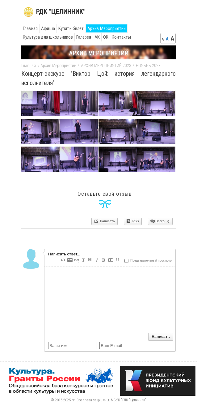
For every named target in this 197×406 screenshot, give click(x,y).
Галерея (83, 37)
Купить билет (71, 28)
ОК (105, 37)
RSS (132, 221)
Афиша (48, 28)
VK (97, 37)
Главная (30, 28)
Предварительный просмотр (148, 260)
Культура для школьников (48, 37)
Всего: (159, 221)
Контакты (121, 37)
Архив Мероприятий (106, 28)
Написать (104, 221)
